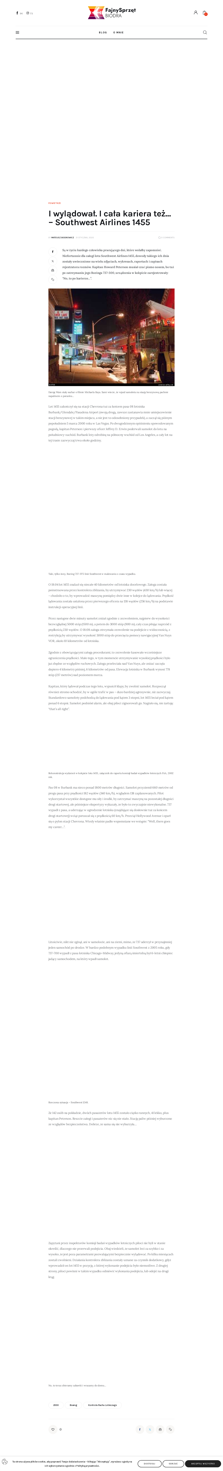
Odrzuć (173, 1464)
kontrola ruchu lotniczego (102, 1405)
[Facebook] (20, 13)
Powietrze (54, 203)
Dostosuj (149, 1464)
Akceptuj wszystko (203, 1464)
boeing (73, 1405)
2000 (56, 1405)
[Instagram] (30, 13)
